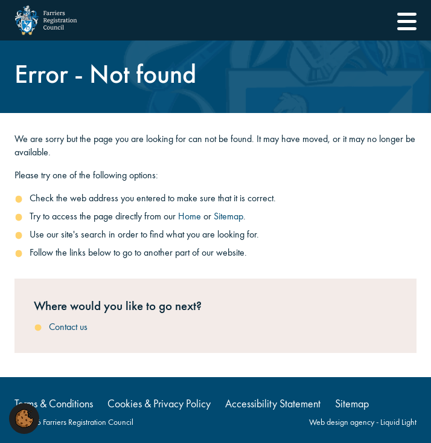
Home (189, 216)
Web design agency (342, 422)
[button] (24, 417)
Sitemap (228, 216)
